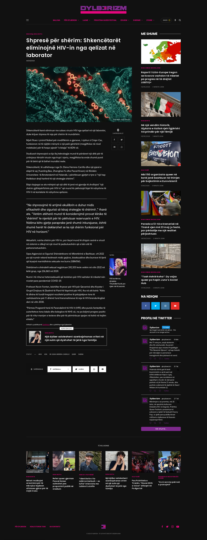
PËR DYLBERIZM (20, 527)
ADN (45, 354)
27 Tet (176, 399)
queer (74, 354)
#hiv (40, 354)
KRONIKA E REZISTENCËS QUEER (168, 477)
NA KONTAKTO (55, 527)
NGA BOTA (38, 34)
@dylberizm (166, 339)
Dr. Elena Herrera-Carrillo (59, 354)
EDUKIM (29, 34)
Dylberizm (155, 339)
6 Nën (176, 339)
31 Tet (176, 366)
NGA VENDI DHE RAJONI (151, 68)
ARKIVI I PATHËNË (86, 475)
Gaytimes (46, 325)
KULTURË (145, 170)
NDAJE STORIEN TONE (38, 527)
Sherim (80, 354)
